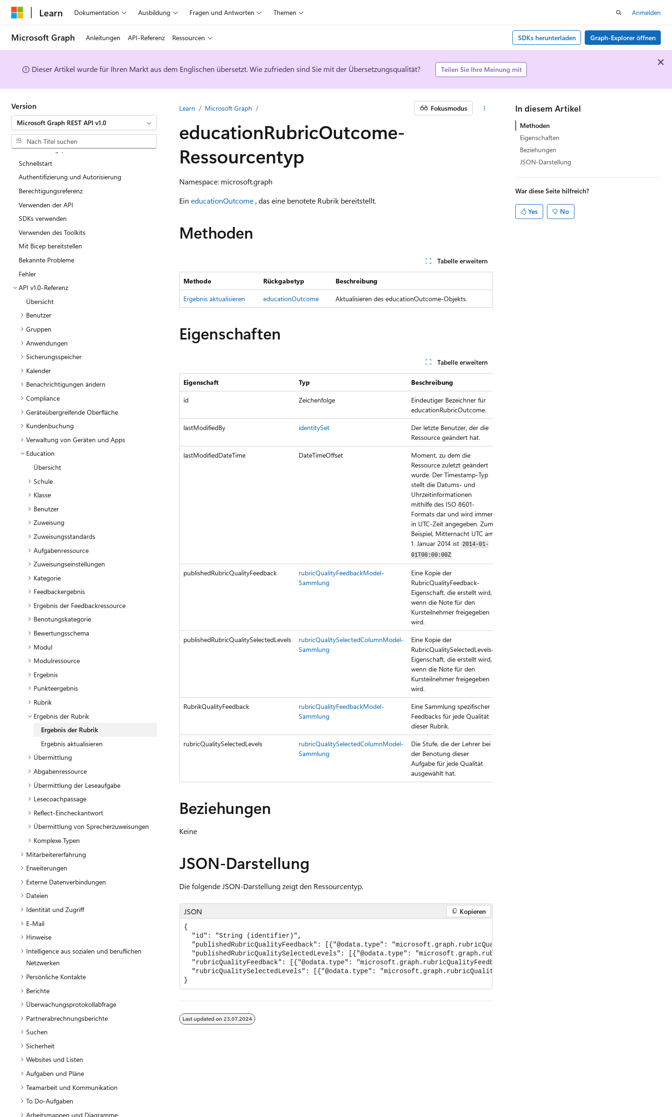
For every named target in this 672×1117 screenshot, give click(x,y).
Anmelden (646, 12)
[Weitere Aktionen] (484, 108)
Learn (187, 108)
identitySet (314, 427)
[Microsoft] (17, 13)
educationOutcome (222, 200)
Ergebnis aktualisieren (214, 298)
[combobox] (84, 122)
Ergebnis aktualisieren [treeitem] (72, 706)
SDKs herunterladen (547, 37)
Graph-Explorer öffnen (623, 37)
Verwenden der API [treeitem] (46, 167)
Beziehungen (538, 149)
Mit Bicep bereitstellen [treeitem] (50, 208)
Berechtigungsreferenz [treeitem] (51, 153)
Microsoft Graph (228, 108)
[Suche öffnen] (618, 12)
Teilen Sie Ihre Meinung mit (481, 69)
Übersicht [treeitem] (40, 264)
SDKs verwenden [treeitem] (43, 181)
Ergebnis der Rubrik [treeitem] (69, 692)
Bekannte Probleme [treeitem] (46, 222)
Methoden (535, 125)
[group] (336, 577)
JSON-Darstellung (545, 161)
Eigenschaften (540, 137)
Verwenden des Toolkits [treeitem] (52, 195)
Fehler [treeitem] (27, 236)
